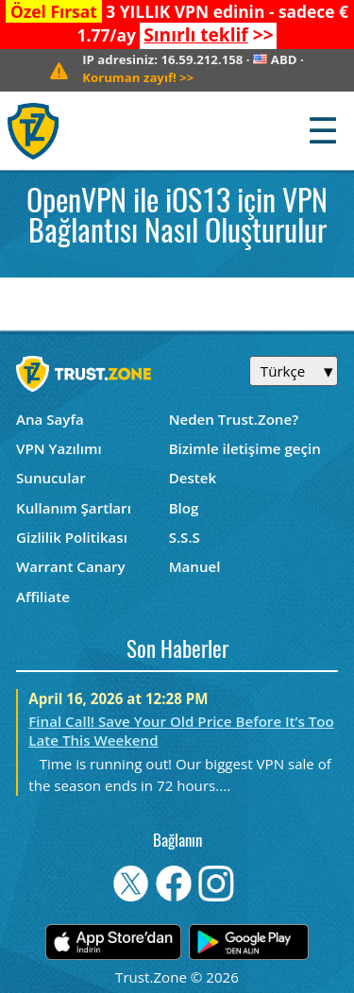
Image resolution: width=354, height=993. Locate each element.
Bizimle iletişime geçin (245, 448)
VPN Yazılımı (59, 448)
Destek (192, 477)
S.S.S (184, 537)
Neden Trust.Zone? (233, 419)
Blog (184, 507)
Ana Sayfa (50, 419)
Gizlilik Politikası (71, 537)
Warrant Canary (71, 566)
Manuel (195, 566)
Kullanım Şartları (73, 507)
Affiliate (43, 596)
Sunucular (51, 477)
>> (208, 35)
